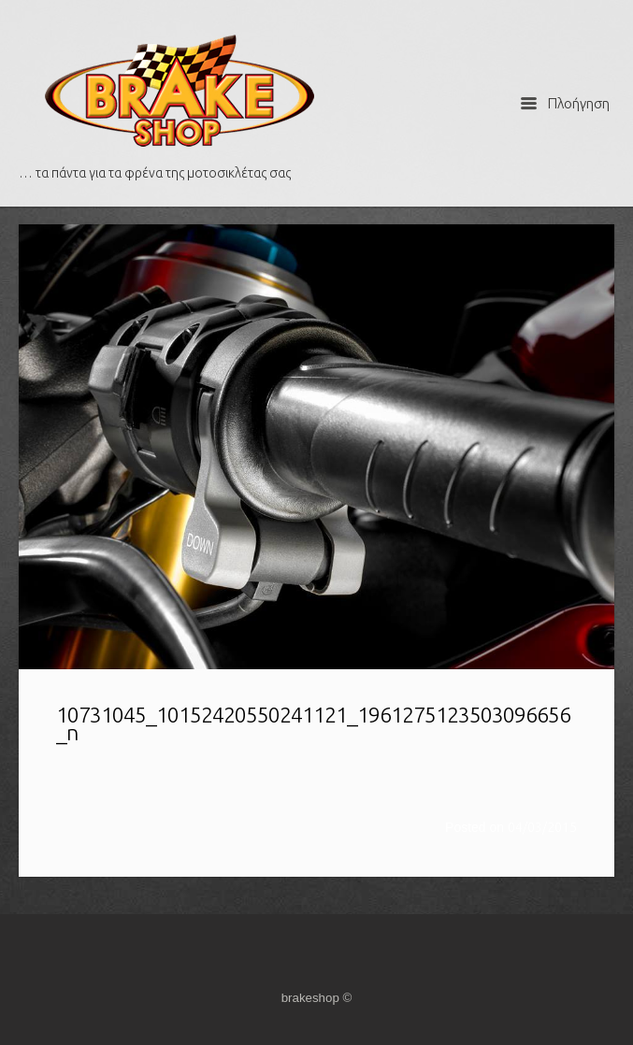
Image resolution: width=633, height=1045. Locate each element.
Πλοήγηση (565, 103)
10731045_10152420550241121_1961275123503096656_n (313, 723)
